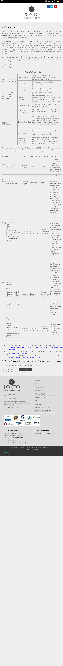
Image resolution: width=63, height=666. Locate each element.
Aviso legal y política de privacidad (44, 447)
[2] (42, 235)
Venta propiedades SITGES (12, 440)
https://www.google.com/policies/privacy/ (21, 353)
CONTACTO (39, 404)
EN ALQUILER (40, 394)
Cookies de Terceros (9, 371)
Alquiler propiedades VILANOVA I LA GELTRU (45, 433)
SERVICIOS (39, 387)
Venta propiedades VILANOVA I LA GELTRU (15, 442)
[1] (10, 240)
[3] (10, 306)
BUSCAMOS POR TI (42, 408)
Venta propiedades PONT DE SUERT (14, 438)
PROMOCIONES (40, 397)
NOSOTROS (39, 384)
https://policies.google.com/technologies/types (23, 357)
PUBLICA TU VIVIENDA (43, 411)
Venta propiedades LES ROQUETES (14, 435)
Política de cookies (31, 449)
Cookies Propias (8, 369)
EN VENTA (39, 391)
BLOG (37, 401)
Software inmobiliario (7, 454)
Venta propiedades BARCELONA (13, 433)
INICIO (37, 380)
